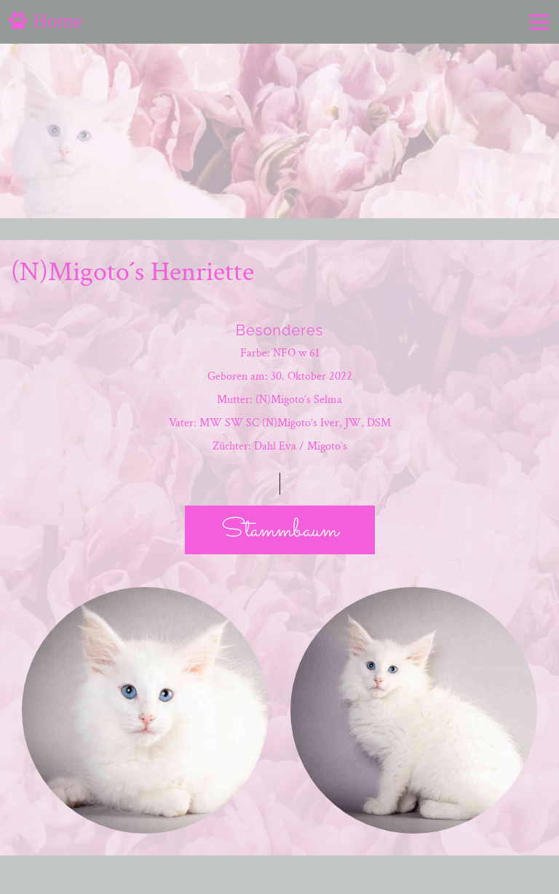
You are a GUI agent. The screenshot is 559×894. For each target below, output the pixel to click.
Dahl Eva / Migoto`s (300, 446)
